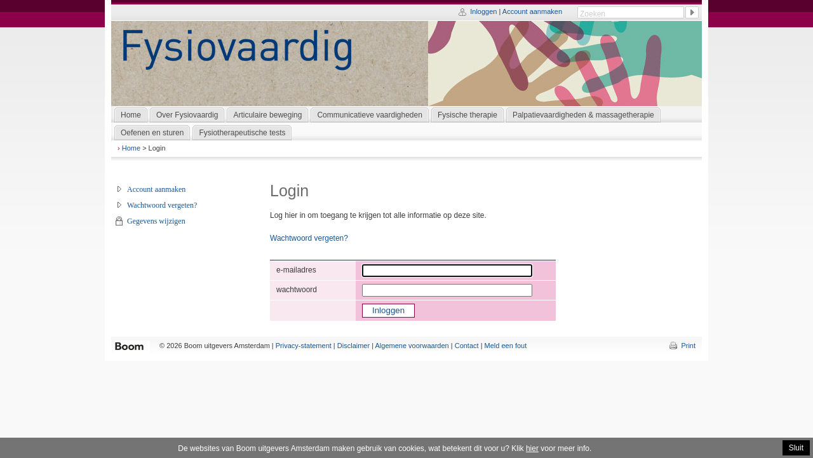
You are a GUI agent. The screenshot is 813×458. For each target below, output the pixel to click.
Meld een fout (506, 345)
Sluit (796, 447)
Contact (467, 345)
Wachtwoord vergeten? (162, 205)
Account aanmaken (532, 11)
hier (532, 448)
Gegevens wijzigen (156, 221)
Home (131, 148)
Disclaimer (353, 345)
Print (688, 345)
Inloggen (483, 11)
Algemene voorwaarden (412, 345)
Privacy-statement (304, 345)
